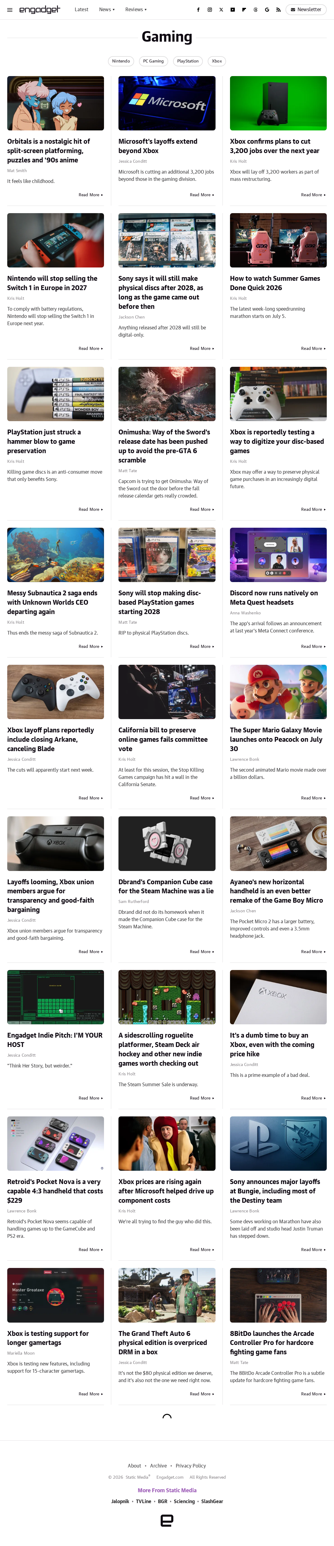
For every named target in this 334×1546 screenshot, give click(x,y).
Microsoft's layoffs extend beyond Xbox (157, 146)
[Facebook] (198, 9)
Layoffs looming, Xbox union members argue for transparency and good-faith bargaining (50, 896)
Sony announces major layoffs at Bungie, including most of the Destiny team (275, 1191)
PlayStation (188, 61)
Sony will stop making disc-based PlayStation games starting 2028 (159, 602)
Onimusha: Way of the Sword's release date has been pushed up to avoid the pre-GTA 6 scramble (164, 446)
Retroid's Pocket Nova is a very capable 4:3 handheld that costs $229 (55, 1191)
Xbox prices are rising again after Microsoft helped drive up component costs (166, 1191)
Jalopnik (120, 1501)
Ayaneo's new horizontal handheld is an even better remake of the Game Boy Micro (276, 891)
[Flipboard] (244, 9)
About (134, 1466)
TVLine (143, 1501)
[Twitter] (221, 9)
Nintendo (121, 61)
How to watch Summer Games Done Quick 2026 (275, 283)
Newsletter (306, 9)
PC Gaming (153, 61)
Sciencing (184, 1501)
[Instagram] (209, 9)
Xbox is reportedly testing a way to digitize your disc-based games (277, 441)
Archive (158, 1466)
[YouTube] (232, 9)
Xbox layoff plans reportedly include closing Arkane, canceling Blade (50, 739)
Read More (89, 195)
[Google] (267, 9)
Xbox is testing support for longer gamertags (48, 1338)
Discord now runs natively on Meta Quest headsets (274, 598)
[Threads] (255, 9)
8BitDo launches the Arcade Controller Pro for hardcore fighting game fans (272, 1343)
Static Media (137, 1477)
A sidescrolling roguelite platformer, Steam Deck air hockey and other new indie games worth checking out (160, 1049)
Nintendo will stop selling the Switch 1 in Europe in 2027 (52, 283)
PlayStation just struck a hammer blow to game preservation (44, 441)
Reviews (134, 9)
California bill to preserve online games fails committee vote (163, 739)
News (105, 9)
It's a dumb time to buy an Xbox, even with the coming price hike (272, 1045)
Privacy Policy (191, 1466)
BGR (162, 1501)
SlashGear (212, 1501)
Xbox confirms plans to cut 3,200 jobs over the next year (275, 146)
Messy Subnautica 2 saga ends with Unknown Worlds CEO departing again (52, 602)
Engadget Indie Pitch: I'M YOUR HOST (54, 1040)
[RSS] (278, 9)
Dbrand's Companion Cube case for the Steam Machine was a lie (166, 887)
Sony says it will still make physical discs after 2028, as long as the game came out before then (160, 292)
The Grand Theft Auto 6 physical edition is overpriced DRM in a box (162, 1343)
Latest (81, 9)
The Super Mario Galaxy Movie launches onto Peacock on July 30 (276, 739)
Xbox (217, 61)
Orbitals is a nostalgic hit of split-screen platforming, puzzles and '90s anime (48, 151)
